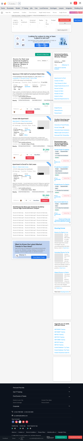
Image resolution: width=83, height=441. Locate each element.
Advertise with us (51, 432)
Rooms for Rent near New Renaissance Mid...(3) (49, 230)
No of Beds (47, 22)
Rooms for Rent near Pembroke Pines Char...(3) (36, 230)
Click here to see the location (60, 68)
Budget (53, 20)
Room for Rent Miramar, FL (40, 15)
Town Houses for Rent (60, 83)
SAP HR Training (58, 342)
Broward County (25, 78)
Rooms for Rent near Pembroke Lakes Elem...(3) (25, 220)
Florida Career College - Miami (28, 189)
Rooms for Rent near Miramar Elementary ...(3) (48, 222)
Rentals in (29, 15)
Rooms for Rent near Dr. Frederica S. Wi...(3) (24, 225)
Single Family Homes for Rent (62, 85)
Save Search (77, 20)
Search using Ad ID (63, 30)
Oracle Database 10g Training (62, 350)
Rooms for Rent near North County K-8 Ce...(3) (24, 227)
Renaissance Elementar (38, 191)
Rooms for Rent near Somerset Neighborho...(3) (37, 232)
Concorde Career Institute (62, 130)
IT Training (25, 9)
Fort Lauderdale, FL (57, 179)
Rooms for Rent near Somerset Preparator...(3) (48, 232)
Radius (41, 20)
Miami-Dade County (27, 121)
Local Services (44, 9)
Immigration (69, 9)
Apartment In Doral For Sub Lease (24, 164)
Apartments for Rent (60, 78)
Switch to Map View (43, 54)
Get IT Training (41, 392)
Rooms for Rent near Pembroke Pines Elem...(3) (36, 220)
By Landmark (24, 21)
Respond (29, 112)
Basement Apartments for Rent (62, 98)
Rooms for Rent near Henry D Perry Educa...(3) (36, 222)
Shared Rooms (58, 110)
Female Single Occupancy (61, 149)
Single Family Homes (44, 13)
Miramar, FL (65, 65)
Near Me (8, 13)
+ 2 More (25, 135)
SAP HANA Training (59, 339)
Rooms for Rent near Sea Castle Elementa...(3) (24, 235)
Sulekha (5, 4)
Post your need (61, 437)
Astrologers (53, 9)
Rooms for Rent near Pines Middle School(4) (36, 212)
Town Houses (32, 13)
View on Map (33, 78)
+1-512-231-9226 (28, 412)
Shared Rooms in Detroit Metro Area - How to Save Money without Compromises (62, 272)
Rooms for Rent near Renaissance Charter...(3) (48, 220)
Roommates (10, 9)
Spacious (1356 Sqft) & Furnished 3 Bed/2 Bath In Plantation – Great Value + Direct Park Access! (29, 74)
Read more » (66, 248)
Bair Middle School (36, 100)
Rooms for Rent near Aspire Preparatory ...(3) (36, 227)
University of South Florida (62, 125)
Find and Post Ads (41, 388)
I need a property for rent (15, 22)
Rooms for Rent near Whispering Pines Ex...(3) (24, 230)
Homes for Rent (58, 88)
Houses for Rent (58, 91)
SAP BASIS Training (59, 329)
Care (36, 9)
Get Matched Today (42, 45)
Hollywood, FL (57, 162)
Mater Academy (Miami (39, 146)
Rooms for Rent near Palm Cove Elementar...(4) (48, 215)
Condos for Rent (58, 80)
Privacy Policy (41, 432)
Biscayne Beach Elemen (24, 146)
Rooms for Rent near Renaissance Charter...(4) (48, 212)
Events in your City (18, 400)
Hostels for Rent (58, 93)
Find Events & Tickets (41, 396)
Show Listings (64, 20)
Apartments (16, 13)
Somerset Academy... (33, 21)
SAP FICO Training (59, 337)
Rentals (18, 9)
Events (3, 9)
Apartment (27, 86)
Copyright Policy (62, 432)
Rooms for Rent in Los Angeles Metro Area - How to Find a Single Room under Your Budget (62, 232)
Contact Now (66, 160)
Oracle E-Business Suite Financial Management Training (62, 352)
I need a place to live (76, 13)
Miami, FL (15, 167)
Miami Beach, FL (17, 121)
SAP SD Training (58, 344)
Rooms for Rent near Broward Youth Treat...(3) (36, 235)
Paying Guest (58, 113)
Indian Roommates (16, 15)
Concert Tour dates (47, 400)
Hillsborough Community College (62, 132)
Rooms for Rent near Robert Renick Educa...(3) (24, 222)
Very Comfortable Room (61, 202)
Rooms (55, 13)
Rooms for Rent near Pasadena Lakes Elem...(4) (25, 217)
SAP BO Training (58, 334)
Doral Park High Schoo (24, 191)
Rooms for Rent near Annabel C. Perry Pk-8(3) (48, 217)
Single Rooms (63, 13)
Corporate (41, 406)
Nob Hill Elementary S (49, 100)
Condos (24, 13)
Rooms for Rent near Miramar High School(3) (48, 235)
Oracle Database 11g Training (62, 347)
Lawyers (61, 9)
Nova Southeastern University (28, 98)
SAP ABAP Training (59, 332)
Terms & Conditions (31, 432)
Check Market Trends (39, 256)
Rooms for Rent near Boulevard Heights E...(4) (36, 217)
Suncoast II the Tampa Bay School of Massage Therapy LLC (62, 135)
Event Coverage (17, 402)
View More (37, 109)
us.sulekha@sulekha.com (21, 415)
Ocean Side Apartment (20, 118)
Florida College (59, 127)
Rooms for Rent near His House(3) (33, 225)
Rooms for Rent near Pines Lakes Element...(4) (36, 215)
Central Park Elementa (24, 100)
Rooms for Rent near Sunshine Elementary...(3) (48, 227)
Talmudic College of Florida (27, 144)
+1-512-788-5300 (18, 412)
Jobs (31, 9)
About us (14, 432)
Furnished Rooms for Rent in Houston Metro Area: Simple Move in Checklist (62, 252)
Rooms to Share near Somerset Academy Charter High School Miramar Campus (62, 220)
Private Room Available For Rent (63, 167)
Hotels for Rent (58, 96)
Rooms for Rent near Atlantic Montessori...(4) (24, 212)
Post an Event (45, 402)
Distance (45, 60)
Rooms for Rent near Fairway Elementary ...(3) (48, 225)
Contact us (21, 432)
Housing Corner (59, 228)
